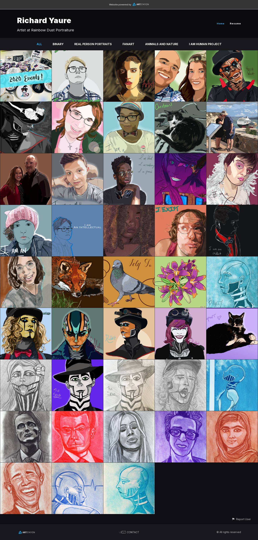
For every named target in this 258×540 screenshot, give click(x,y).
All (39, 44)
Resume (235, 23)
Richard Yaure (44, 20)
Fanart (128, 44)
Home (220, 23)
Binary (58, 44)
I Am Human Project (205, 44)
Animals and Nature (161, 44)
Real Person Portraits (93, 44)
